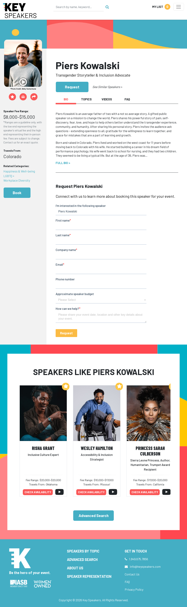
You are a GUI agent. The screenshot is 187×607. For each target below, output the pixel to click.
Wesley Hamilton (97, 448)
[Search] (78, 6)
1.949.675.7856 (138, 559)
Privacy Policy (134, 589)
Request (72, 87)
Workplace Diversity (16, 180)
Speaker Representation (89, 576)
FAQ (127, 582)
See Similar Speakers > (107, 87)
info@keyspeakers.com (145, 566)
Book (17, 192)
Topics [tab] (86, 99)
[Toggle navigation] (178, 7)
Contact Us (132, 574)
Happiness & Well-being (19, 171)
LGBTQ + (8, 176)
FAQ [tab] (127, 99)
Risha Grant (43, 448)
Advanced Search (94, 515)
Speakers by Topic (83, 551)
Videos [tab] (107, 99)
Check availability (38, 492)
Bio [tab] (66, 99)
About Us (75, 568)
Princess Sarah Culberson (150, 450)
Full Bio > (63, 163)
